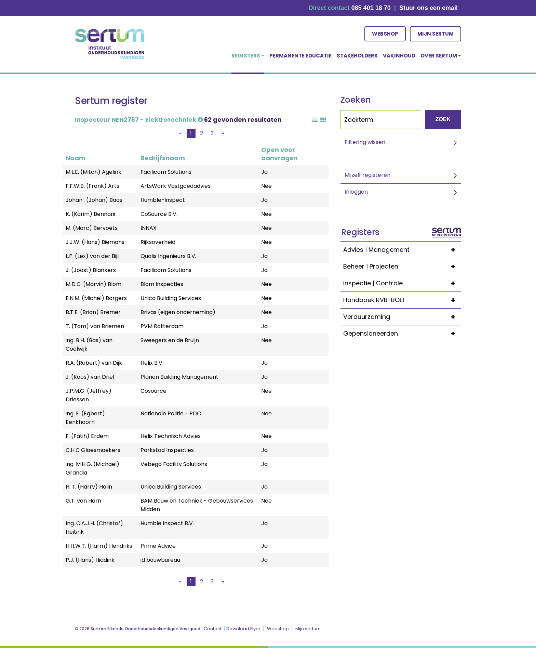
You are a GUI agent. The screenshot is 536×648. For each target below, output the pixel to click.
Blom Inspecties (161, 284)
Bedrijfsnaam (162, 158)
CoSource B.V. (158, 214)
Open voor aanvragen (279, 153)
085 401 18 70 (371, 7)
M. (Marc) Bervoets (92, 228)
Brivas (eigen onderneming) (177, 312)
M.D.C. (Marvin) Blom (93, 284)
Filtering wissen (365, 142)
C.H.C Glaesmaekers (93, 450)
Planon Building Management (179, 377)
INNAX (148, 228)
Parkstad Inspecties (167, 450)
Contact (213, 628)
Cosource (153, 391)
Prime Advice (158, 546)
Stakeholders (357, 55)
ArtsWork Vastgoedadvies (175, 186)
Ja (264, 172)
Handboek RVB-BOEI (402, 300)
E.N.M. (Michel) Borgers (96, 298)
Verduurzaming (402, 317)
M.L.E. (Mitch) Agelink (93, 172)
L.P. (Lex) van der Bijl (92, 256)
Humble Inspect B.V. (167, 523)
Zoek (443, 119)
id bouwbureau (160, 560)
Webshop (385, 33)
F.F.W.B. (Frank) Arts (92, 186)
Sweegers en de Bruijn (169, 340)
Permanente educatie (300, 55)
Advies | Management (402, 250)
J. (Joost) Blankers (91, 270)
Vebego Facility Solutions (173, 464)
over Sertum (440, 55)
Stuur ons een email (428, 7)
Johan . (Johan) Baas (94, 200)
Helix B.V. (151, 363)
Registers (247, 55)
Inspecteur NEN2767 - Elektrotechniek (139, 119)
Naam (75, 158)
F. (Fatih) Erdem (87, 436)
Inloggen (356, 192)
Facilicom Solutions (165, 172)
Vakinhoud (399, 55)
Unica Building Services (170, 298)
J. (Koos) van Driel (90, 377)
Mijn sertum (435, 33)
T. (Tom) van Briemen (95, 326)
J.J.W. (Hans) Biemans (95, 242)
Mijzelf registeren (367, 175)
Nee (266, 186)
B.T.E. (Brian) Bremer (93, 312)
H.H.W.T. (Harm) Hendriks (99, 546)
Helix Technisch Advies (170, 436)
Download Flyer (243, 628)
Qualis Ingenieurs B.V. (168, 256)
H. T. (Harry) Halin (89, 487)
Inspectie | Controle (402, 283)
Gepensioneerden (402, 333)
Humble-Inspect (162, 200)
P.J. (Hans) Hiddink (90, 560)
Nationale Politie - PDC (170, 413)
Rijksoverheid (157, 242)
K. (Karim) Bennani (90, 214)
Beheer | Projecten (402, 266)
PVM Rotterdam (162, 326)
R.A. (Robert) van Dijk (94, 363)
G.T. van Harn (83, 501)
